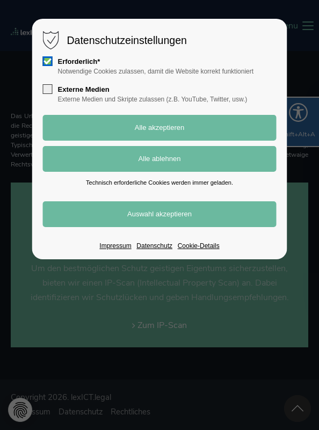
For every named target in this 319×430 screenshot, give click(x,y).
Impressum (115, 246)
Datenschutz (154, 246)
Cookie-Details (199, 246)
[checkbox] (48, 61)
